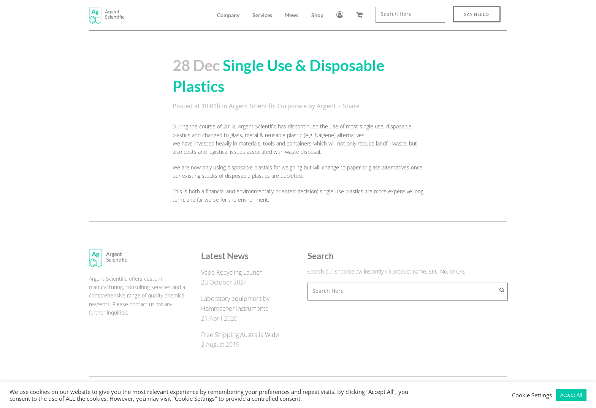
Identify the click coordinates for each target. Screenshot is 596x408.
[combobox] (410, 15)
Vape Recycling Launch (232, 272)
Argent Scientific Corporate (268, 106)
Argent (326, 106)
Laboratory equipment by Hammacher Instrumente (235, 303)
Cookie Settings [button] (532, 395)
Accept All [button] (571, 394)
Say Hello (476, 14)
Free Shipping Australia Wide (240, 335)
